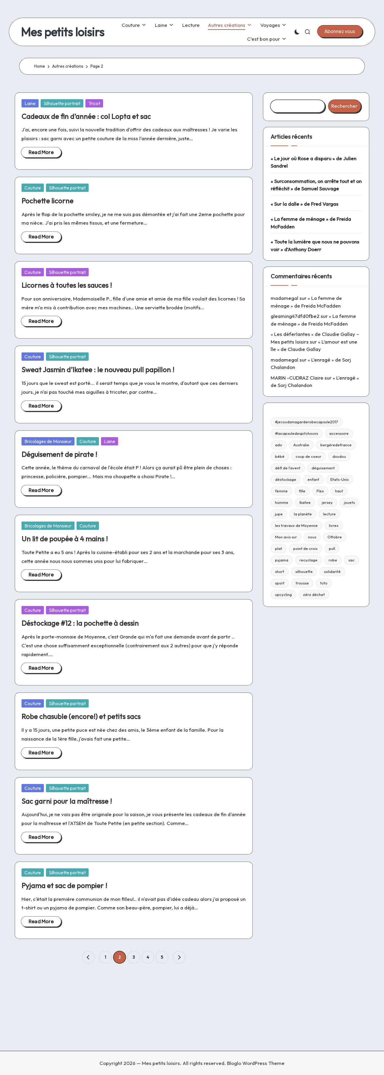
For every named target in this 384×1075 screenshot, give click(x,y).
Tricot (94, 103)
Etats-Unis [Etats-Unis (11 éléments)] (339, 479)
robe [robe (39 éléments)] (333, 560)
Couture (32, 188)
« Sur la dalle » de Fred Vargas (304, 204)
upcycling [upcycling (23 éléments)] (283, 594)
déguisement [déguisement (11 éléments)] (323, 467)
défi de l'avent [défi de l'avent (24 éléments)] (287, 467)
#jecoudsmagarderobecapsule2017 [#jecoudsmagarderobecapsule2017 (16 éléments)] (306, 421)
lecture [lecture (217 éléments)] (329, 514)
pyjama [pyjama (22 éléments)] (281, 560)
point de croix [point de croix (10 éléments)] (305, 548)
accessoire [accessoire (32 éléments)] (339, 433)
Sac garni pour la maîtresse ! (66, 801)
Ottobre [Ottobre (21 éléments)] (334, 537)
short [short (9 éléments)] (279, 571)
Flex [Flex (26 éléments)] (320, 491)
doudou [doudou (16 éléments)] (339, 456)
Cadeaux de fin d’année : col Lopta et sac (86, 116)
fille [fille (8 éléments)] (302, 491)
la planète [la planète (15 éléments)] (303, 514)
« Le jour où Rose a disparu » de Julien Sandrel (313, 162)
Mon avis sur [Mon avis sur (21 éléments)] (286, 537)
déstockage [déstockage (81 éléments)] (285, 479)
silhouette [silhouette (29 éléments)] (304, 571)
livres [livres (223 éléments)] (333, 525)
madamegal (284, 298)
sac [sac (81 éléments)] (351, 560)
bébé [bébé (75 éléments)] (279, 456)
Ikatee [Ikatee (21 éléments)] (305, 502)
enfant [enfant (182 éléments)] (313, 479)
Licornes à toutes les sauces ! (66, 285)
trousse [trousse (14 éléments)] (302, 583)
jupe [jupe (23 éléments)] (279, 514)
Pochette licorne (47, 200)
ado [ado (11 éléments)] (278, 444)
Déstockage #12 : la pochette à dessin (80, 623)
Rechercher (344, 106)
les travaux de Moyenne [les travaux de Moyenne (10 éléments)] (296, 525)
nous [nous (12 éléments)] (312, 537)
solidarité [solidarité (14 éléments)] (332, 571)
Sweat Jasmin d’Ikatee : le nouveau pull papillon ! (97, 369)
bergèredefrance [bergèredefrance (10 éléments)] (336, 444)
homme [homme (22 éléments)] (281, 502)
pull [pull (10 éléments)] (332, 548)
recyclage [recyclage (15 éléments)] (308, 560)
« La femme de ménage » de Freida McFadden (311, 223)
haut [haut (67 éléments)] (339, 491)
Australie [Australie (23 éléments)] (301, 444)
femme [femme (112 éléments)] (281, 491)
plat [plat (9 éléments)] (278, 548)
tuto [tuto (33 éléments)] (323, 583)
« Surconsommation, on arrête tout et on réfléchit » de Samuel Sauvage (316, 185)
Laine (30, 103)
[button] (340, 31)
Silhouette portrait (62, 103)
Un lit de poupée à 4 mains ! (64, 538)
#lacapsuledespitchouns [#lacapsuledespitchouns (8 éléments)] (296, 433)
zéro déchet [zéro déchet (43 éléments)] (314, 594)
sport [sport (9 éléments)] (279, 583)
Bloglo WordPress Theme (255, 1063)
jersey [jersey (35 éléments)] (327, 502)
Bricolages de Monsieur (48, 441)
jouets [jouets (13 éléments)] (349, 502)
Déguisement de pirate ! (59, 454)
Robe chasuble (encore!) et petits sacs (80, 716)
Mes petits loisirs (62, 31)
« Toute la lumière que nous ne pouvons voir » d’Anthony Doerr (315, 245)
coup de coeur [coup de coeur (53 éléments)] (308, 456)
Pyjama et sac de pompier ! (64, 885)
